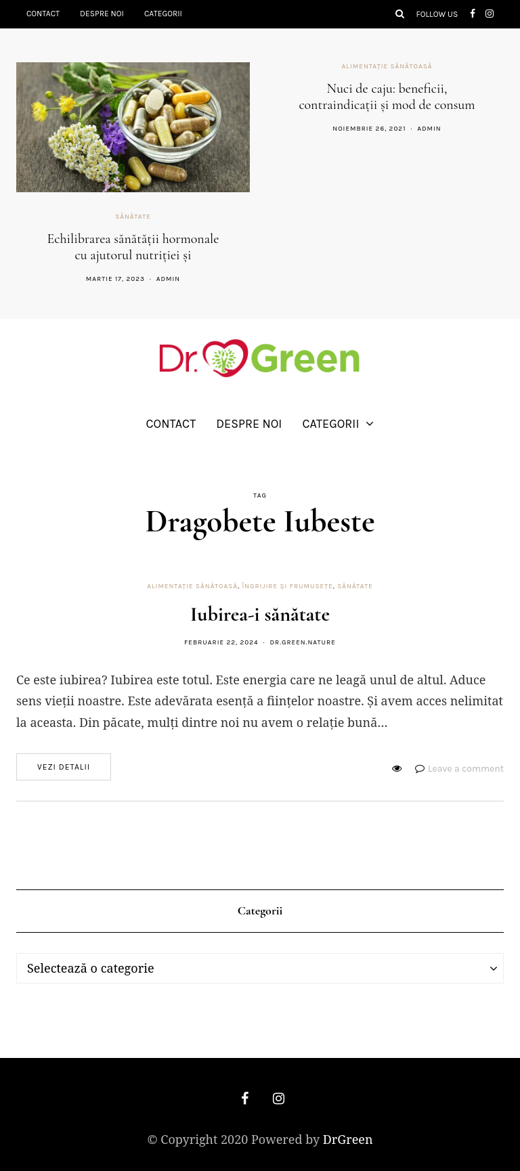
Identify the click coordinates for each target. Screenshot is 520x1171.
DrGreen (348, 1139)
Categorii (163, 13)
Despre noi (102, 13)
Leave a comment (466, 768)
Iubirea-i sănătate (260, 614)
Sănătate (133, 217)
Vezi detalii (63, 767)
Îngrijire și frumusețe (287, 586)
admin (168, 279)
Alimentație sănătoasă (387, 66)
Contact (43, 13)
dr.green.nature (302, 642)
